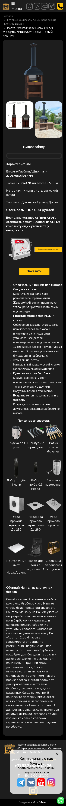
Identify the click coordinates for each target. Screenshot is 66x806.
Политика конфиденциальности (36, 745)
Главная (8, 16)
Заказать (34, 271)
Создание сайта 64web (33, 802)
